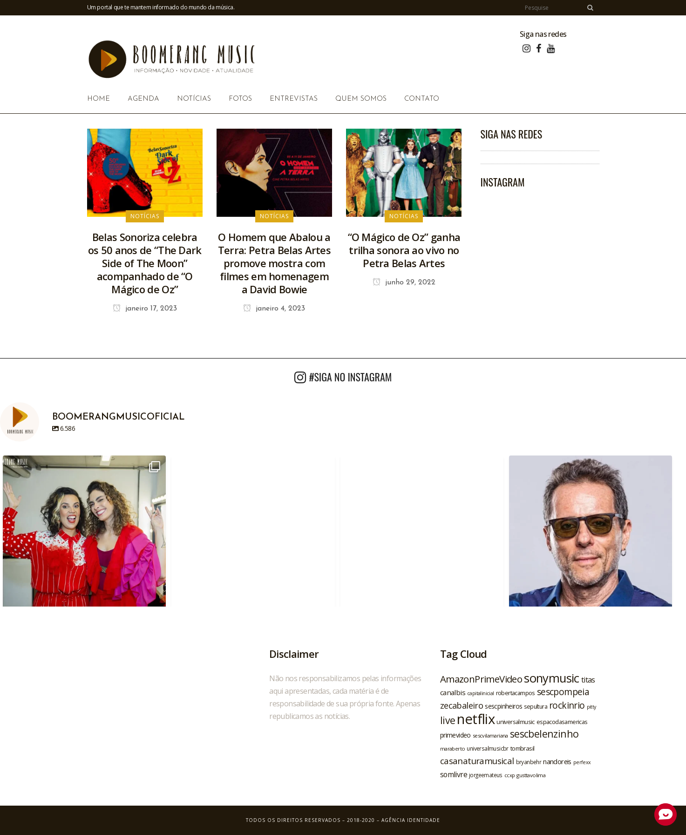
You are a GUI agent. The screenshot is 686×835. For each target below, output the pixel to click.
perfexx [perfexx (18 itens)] (582, 762)
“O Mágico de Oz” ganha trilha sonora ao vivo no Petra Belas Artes (404, 250)
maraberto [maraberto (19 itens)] (452, 748)
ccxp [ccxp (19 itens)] (509, 775)
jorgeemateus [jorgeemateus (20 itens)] (486, 775)
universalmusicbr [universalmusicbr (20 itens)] (487, 748)
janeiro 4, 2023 (274, 308)
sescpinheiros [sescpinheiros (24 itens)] (503, 706)
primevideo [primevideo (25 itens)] (455, 735)
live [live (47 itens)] (447, 720)
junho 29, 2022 (404, 282)
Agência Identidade (410, 820)
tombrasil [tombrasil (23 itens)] (522, 748)
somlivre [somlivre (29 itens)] (453, 774)
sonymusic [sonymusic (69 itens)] (551, 678)
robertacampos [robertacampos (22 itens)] (515, 693)
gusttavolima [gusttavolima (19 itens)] (530, 775)
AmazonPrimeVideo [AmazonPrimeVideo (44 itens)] (481, 678)
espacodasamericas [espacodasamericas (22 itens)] (562, 722)
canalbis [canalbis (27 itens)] (452, 692)
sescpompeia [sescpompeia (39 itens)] (563, 692)
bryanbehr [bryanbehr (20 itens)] (529, 762)
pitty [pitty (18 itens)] (591, 707)
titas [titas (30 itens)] (588, 680)
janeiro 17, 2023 (145, 308)
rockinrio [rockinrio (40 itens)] (567, 705)
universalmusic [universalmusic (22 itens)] (515, 722)
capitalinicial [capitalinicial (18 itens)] (480, 693)
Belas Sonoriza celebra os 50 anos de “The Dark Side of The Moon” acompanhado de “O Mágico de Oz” (145, 263)
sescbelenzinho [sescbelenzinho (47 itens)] (544, 733)
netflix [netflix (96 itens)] (476, 719)
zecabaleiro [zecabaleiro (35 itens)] (461, 705)
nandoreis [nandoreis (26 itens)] (557, 761)
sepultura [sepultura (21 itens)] (535, 707)
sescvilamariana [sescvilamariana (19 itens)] (490, 735)
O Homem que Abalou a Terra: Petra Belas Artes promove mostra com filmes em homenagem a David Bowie (274, 263)
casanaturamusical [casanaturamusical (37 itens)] (477, 760)
